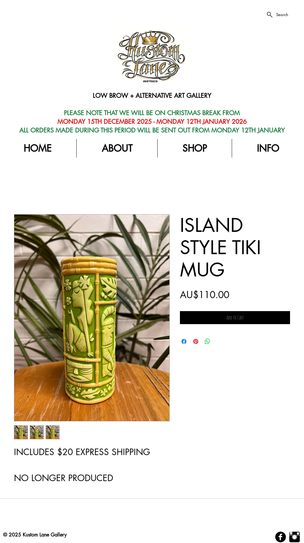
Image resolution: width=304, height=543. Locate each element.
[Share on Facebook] (184, 341)
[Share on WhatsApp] (207, 341)
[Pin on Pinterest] (195, 341)
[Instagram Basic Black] (294, 537)
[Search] (277, 14)
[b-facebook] (280, 537)
